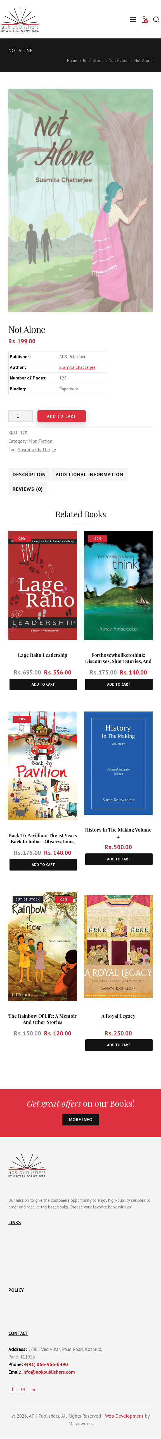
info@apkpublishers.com (48, 1372)
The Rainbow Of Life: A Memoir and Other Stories (42, 1019)
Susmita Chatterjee (77, 367)
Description (28, 474)
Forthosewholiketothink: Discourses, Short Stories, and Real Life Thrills (118, 661)
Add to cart (63, 416)
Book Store (93, 60)
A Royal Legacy (118, 1016)
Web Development (124, 1416)
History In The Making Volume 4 (118, 833)
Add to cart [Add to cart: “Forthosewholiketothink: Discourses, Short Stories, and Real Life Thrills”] (119, 684)
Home (72, 60)
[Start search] (156, 19)
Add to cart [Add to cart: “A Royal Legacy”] (119, 1045)
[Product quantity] (20, 416)
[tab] (29, 474)
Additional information (88, 474)
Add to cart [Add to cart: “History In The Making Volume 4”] (119, 859)
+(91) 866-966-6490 (46, 1365)
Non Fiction (119, 60)
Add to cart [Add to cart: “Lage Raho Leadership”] (43, 684)
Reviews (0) (27, 489)
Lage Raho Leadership (42, 655)
